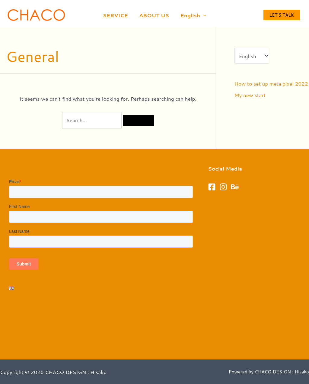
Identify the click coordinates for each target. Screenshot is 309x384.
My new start (250, 95)
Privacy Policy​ (25, 319)
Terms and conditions (34, 310)
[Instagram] (223, 187)
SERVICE (116, 15)
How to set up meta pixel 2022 (271, 83)
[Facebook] (212, 187)
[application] (202, 15)
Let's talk (281, 15)
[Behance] (235, 187)
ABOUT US (154, 15)
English (192, 15)
